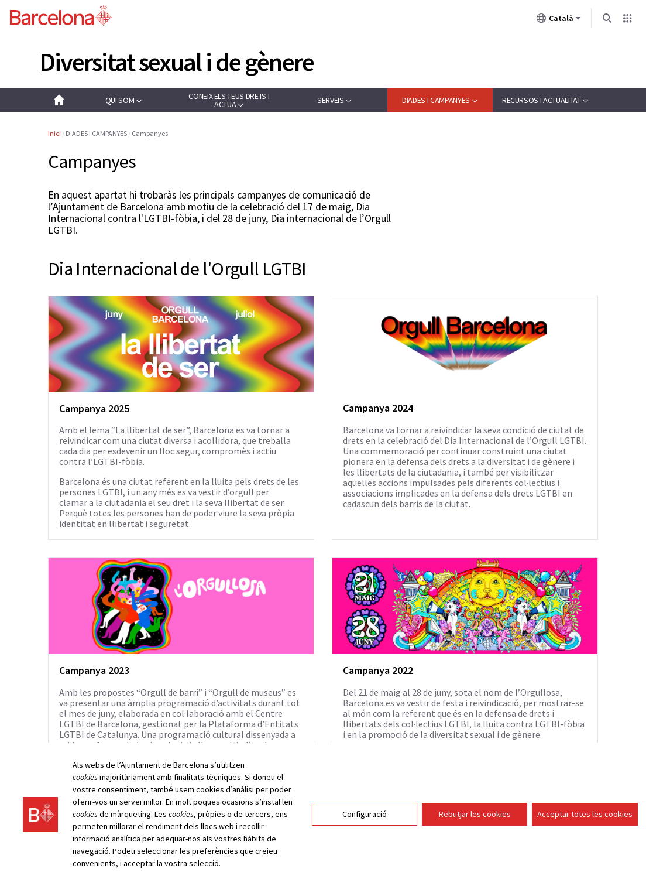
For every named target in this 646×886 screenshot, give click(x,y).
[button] (123, 100)
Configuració (364, 822)
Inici (54, 133)
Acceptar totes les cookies (585, 822)
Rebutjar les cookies (475, 822)
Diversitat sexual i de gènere (176, 62)
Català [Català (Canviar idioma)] (558, 20)
